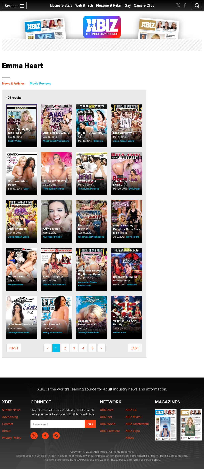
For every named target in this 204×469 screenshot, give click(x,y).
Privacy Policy (11, 438)
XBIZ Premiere (110, 431)
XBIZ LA (131, 410)
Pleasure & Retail (109, 5)
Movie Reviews (40, 83)
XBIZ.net (106, 417)
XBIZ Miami (133, 417)
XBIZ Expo (133, 431)
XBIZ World (107, 424)
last (134, 348)
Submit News (11, 410)
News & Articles (13, 83)
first (14, 348)
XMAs (130, 438)
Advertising (10, 417)
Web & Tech (84, 5)
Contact (7, 424)
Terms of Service (142, 460)
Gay (128, 5)
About (6, 431)
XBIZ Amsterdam (137, 424)
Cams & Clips (144, 5)
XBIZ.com (106, 410)
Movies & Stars (61, 5)
